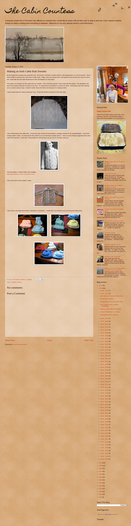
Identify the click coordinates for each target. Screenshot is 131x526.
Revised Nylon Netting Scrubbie (113, 221)
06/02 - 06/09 (105, 373)
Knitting (14, 282)
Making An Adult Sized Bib (112, 256)
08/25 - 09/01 (105, 407)
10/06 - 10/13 (105, 424)
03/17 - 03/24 (105, 341)
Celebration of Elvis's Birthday (109, 314)
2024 (100, 491)
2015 (100, 465)
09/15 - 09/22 (105, 416)
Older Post (88, 340)
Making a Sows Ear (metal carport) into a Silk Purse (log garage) (114, 269)
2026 (100, 497)
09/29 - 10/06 (105, 421)
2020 (100, 480)
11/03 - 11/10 (105, 436)
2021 (100, 483)
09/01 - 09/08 (105, 410)
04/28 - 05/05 (105, 358)
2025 (100, 494)
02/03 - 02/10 (105, 324)
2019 (100, 477)
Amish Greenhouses (110, 173)
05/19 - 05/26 (105, 367)
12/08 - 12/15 (105, 450)
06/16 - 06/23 (105, 378)
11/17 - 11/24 (105, 442)
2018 (100, 474)
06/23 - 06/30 (105, 381)
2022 (100, 485)
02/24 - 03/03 (105, 333)
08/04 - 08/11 (105, 399)
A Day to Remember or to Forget (110, 312)
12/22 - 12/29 (105, 456)
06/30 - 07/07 (105, 384)
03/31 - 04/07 (105, 347)
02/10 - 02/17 (105, 327)
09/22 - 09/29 (105, 419)
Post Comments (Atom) (20, 344)
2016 (100, 468)
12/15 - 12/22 (105, 453)
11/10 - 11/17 (105, 439)
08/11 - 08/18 (105, 401)
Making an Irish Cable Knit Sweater (110, 309)
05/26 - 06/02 (105, 370)
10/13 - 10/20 (105, 427)
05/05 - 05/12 (105, 361)
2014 (100, 463)
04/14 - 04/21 (105, 353)
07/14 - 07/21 (105, 390)
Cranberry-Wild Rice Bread (112, 244)
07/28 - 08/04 (105, 396)
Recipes (19, 282)
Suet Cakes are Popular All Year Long (111, 296)
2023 (100, 488)
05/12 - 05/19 (105, 364)
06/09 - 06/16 (105, 376)
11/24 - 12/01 (105, 444)
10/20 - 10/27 (105, 430)
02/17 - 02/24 (105, 330)
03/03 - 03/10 (105, 335)
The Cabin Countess (40, 11)
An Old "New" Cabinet (106, 299)
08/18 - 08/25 (105, 404)
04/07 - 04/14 (105, 350)
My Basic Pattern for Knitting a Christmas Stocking (113, 186)
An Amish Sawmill (109, 233)
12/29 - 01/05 (105, 459)
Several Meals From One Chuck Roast (111, 301)
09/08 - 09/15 (105, 413)
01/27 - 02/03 (105, 321)
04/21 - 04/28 (105, 355)
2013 (100, 288)
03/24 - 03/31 (105, 344)
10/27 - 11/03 (105, 433)
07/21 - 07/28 (105, 393)
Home (49, 340)
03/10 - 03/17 (105, 338)
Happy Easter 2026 (104, 111)
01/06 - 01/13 (105, 290)
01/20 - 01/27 (105, 318)
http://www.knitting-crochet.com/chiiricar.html (21, 174)
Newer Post (10, 340)
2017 (100, 471)
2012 (100, 285)
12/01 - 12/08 (105, 447)
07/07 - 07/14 (105, 387)
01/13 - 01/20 (105, 293)
